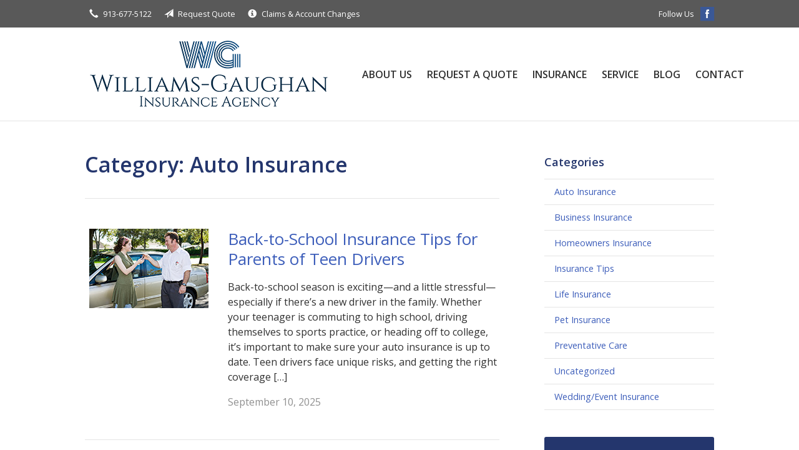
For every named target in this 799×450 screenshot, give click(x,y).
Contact (719, 74)
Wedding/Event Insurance (606, 396)
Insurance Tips (584, 268)
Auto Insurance (585, 192)
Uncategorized (584, 371)
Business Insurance (593, 217)
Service (620, 74)
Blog (667, 74)
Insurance (559, 74)
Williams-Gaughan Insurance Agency (210, 74)
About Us (387, 74)
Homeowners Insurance (603, 243)
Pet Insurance (582, 320)
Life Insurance (582, 294)
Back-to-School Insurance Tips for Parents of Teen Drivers (353, 249)
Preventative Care (590, 345)
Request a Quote (472, 74)
